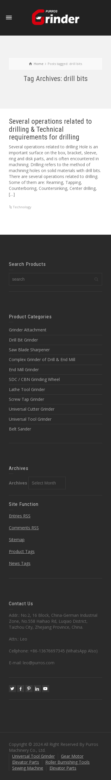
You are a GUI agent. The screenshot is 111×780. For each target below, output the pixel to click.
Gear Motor (72, 756)
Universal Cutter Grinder (31, 409)
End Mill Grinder (24, 369)
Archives (18, 483)
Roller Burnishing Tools (67, 762)
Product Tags (22, 551)
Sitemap (17, 539)
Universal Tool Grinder (30, 419)
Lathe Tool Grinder (27, 389)
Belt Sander (20, 429)
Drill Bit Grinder (23, 340)
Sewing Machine (27, 768)
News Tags (19, 563)
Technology (22, 207)
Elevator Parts (25, 762)
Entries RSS (19, 516)
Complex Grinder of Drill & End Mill (42, 359)
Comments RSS (24, 527)
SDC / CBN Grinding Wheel (34, 379)
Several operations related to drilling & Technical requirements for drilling (50, 129)
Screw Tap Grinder (26, 399)
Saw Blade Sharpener (29, 349)
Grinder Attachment (27, 330)
